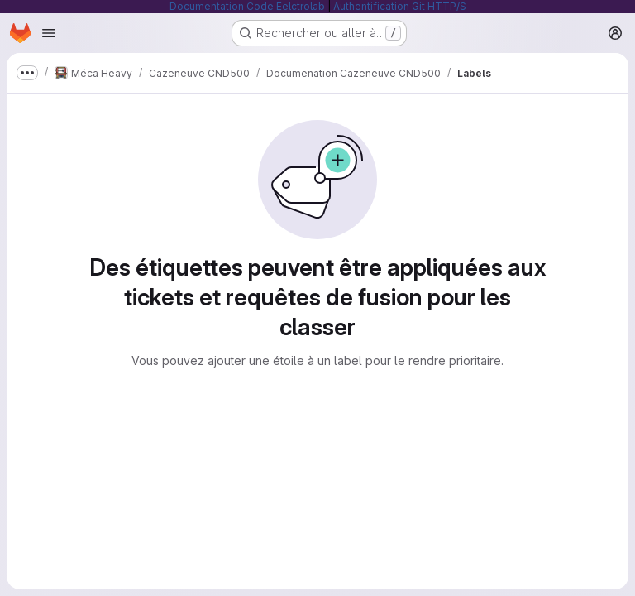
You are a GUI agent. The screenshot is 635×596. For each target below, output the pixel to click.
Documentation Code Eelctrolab (247, 6)
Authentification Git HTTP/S (399, 6)
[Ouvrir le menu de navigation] (49, 33)
